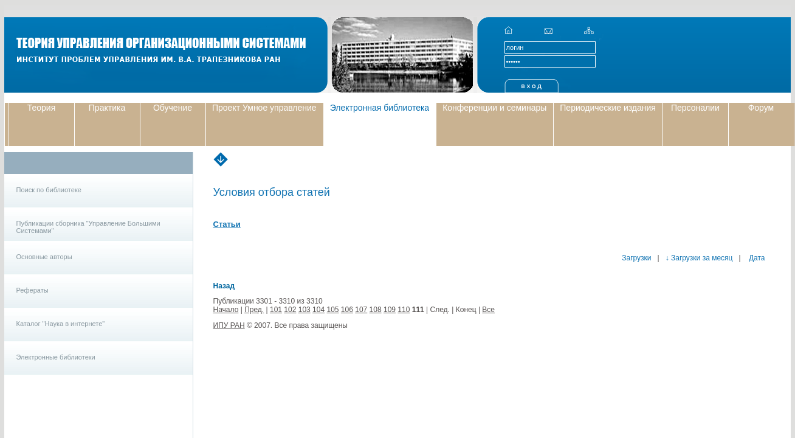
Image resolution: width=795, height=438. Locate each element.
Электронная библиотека (380, 108)
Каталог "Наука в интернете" (60, 323)
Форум (761, 108)
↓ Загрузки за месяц (699, 258)
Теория (41, 108)
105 (332, 309)
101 (276, 309)
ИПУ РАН (229, 325)
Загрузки (636, 258)
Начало (226, 309)
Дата (756, 258)
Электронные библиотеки (55, 357)
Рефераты (32, 290)
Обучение (172, 108)
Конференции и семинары (494, 108)
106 (347, 309)
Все (488, 309)
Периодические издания (608, 108)
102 (290, 309)
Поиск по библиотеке (48, 189)
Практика (107, 108)
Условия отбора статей (271, 192)
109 (390, 309)
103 (304, 309)
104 (318, 309)
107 (361, 309)
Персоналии (695, 108)
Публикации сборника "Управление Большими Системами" (88, 227)
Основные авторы (44, 256)
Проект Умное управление (264, 108)
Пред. (254, 309)
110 (404, 309)
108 (376, 309)
